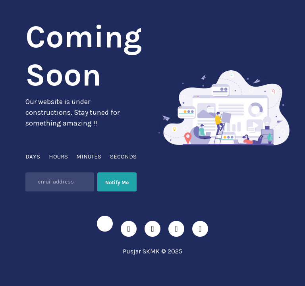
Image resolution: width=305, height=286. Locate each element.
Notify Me (117, 183)
